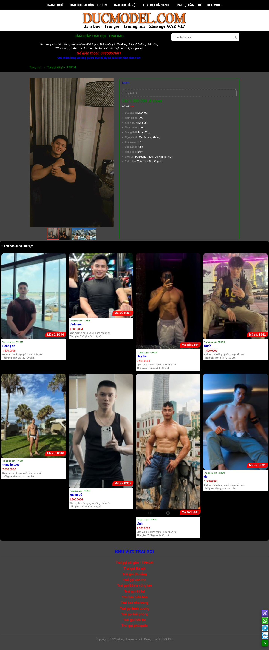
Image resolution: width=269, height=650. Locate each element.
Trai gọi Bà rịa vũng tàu (134, 585)
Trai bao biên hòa (134, 597)
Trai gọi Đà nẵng (156, 5)
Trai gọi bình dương (134, 608)
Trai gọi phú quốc (134, 626)
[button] (110, 81)
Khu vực (214, 5)
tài (206, 476)
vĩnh (140, 523)
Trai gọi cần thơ (188, 5)
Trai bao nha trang (134, 603)
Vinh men (76, 324)
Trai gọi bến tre (134, 620)
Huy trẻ (142, 356)
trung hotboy (11, 464)
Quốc (207, 346)
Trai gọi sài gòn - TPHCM (88, 5)
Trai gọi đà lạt (134, 591)
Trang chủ (54, 5)
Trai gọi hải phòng (134, 614)
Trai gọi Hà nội (124, 5)
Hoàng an (8, 346)
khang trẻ (76, 495)
